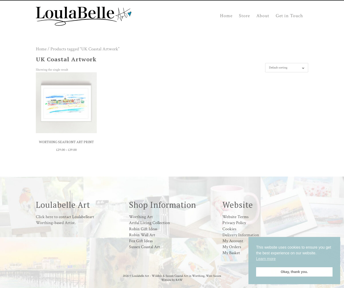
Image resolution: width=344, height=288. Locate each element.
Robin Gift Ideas (143, 229)
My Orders (231, 247)
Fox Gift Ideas (141, 241)
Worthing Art (141, 217)
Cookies (229, 229)
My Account (232, 241)
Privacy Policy (234, 222)
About (262, 16)
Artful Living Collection (149, 222)
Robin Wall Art (142, 235)
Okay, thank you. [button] (294, 272)
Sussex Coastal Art (144, 247)
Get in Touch (289, 16)
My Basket (231, 253)
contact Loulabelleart (76, 217)
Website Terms (235, 217)
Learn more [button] (266, 259)
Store (244, 16)
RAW (179, 280)
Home (226, 16)
